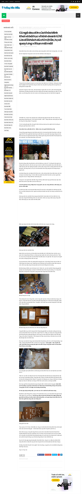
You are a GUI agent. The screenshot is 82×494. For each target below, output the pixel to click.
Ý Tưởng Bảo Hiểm (23, 491)
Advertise (17, 1)
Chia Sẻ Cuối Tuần (8, 117)
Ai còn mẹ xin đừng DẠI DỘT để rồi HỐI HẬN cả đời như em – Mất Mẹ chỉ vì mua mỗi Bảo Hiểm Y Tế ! (70, 105)
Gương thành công (8, 50)
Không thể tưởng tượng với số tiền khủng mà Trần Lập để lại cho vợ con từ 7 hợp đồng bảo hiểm (70, 60)
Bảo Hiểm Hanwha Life (8, 88)
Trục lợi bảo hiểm (8, 109)
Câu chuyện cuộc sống (8, 45)
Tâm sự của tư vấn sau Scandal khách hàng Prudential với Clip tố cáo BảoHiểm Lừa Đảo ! (70, 125)
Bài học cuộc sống (7, 58)
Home (3, 1)
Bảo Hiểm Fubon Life (7, 123)
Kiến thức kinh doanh (7, 53)
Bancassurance (7, 79)
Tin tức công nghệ (8, 63)
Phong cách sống (8, 42)
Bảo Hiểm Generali (8, 93)
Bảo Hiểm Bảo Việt (8, 55)
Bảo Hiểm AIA (7, 77)
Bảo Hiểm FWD (7, 106)
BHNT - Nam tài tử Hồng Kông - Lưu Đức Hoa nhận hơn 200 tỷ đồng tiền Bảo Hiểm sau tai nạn (70, 115)
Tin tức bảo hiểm (7, 31)
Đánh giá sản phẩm (7, 112)
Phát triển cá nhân (8, 39)
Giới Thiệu (6, 130)
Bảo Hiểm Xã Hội (7, 61)
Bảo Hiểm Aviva (7, 127)
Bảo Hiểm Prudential (6, 67)
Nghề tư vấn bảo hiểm (7, 37)
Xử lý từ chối (7, 103)
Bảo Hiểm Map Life (8, 125)
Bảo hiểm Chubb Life (7, 99)
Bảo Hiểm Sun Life (8, 101)
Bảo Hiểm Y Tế (7, 90)
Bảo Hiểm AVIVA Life (7, 120)
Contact (12, 1)
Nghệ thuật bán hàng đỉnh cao (7, 85)
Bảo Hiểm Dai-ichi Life (8, 69)
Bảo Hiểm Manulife (6, 72)
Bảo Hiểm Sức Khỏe (7, 115)
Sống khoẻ (6, 82)
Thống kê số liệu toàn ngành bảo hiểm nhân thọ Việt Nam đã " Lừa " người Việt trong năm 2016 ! (70, 135)
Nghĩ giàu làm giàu (7, 48)
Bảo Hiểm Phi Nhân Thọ (7, 75)
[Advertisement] (38, 112)
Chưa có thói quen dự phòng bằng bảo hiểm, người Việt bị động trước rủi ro (70, 86)
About (6, 1)
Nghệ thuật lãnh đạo (7, 96)
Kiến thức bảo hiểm (7, 34)
